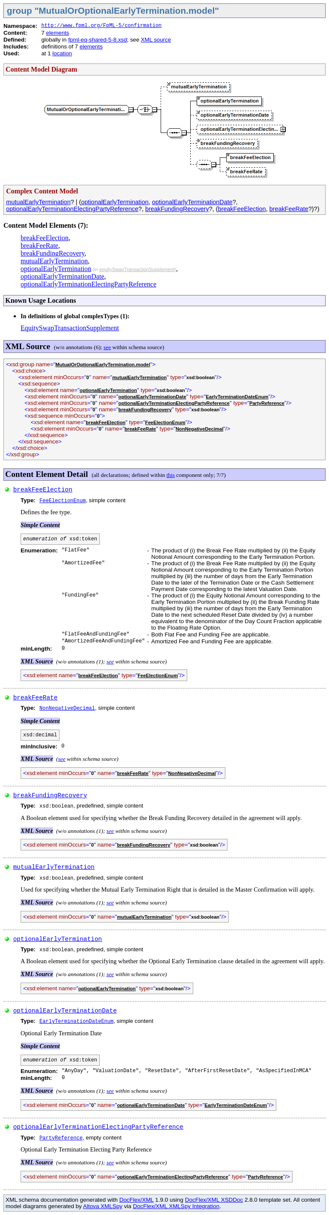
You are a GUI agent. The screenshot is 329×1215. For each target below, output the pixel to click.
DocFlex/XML (136, 1200)
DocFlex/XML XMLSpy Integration (176, 1206)
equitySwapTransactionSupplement (137, 269)
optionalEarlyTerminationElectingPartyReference (72, 208)
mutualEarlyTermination (38, 202)
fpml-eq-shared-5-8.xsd (97, 39)
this (171, 475)
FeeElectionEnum (165, 422)
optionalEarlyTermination (115, 202)
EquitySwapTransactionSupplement (70, 328)
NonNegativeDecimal (199, 428)
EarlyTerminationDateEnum (237, 396)
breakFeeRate (288, 208)
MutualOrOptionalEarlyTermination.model (102, 364)
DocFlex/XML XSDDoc (214, 1200)
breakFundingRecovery (177, 208)
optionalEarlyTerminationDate (192, 202)
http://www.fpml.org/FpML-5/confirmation (101, 26)
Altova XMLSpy (103, 1206)
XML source (156, 39)
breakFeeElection (242, 208)
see (107, 347)
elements (57, 33)
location (62, 53)
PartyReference (266, 403)
